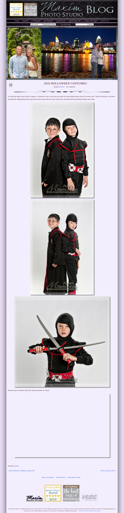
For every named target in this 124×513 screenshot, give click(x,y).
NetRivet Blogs (96, 510)
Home (17, 21)
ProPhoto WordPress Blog (85, 510)
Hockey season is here (108, 471)
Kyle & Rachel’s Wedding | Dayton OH (21, 471)
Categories (36, 21)
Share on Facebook (48, 477)
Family (62, 87)
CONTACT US (105, 21)
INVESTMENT (48, 21)
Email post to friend (74, 477)
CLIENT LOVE (60, 21)
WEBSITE (25, 21)
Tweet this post (60, 477)
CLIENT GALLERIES (90, 21)
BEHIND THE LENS (75, 21)
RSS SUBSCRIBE (65, 24)
